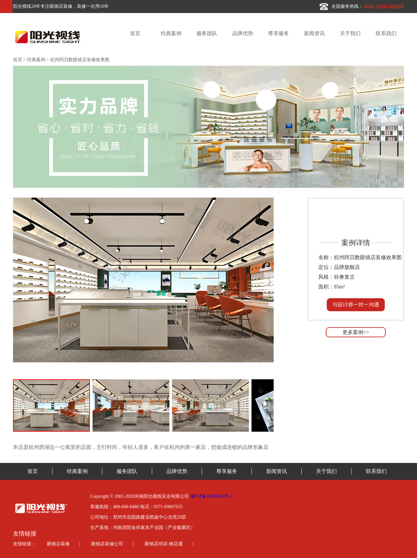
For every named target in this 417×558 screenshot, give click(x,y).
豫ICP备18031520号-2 (211, 496)
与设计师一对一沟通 (355, 304)
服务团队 (206, 33)
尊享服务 (278, 33)
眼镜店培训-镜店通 (164, 543)
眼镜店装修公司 (107, 543)
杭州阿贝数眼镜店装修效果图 (79, 59)
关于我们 (350, 33)
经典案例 (171, 33)
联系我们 (386, 33)
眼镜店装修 (58, 543)
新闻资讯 (314, 33)
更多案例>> (355, 332)
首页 (135, 33)
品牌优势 (242, 33)
